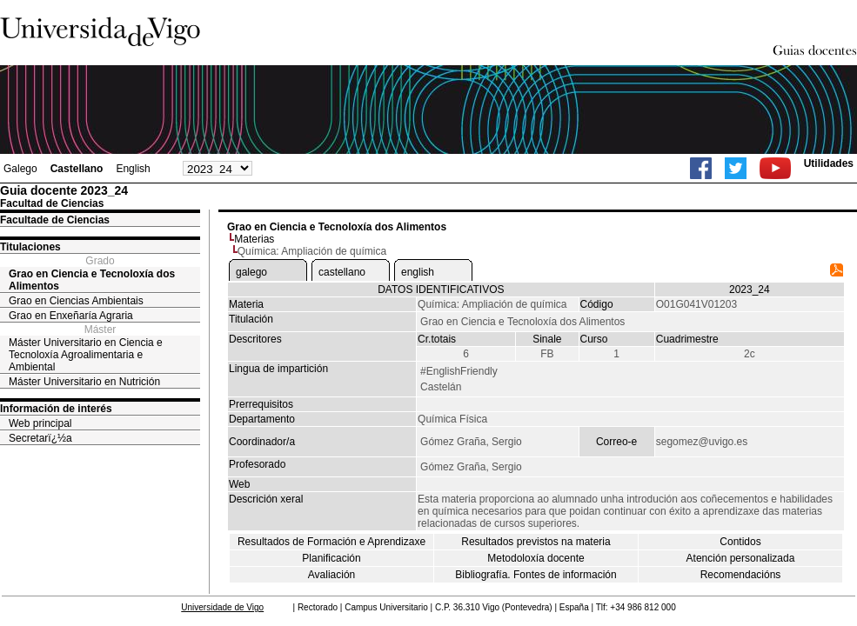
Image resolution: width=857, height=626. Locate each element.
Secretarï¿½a (40, 438)
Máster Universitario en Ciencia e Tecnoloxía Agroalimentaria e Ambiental (86, 354)
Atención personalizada (740, 558)
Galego (20, 169)
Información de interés (56, 409)
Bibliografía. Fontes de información (535, 575)
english (417, 272)
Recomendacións (740, 575)
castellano (341, 272)
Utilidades (829, 163)
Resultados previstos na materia (535, 542)
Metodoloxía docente (535, 558)
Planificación (331, 558)
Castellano (77, 169)
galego (251, 272)
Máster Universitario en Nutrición (84, 382)
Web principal (40, 423)
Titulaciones (30, 247)
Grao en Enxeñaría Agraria (71, 316)
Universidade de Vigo (222, 607)
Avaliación (331, 575)
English (133, 169)
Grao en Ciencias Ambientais (76, 301)
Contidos (740, 542)
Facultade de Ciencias (55, 220)
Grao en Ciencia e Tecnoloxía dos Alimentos (92, 280)
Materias (254, 239)
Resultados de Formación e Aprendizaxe (331, 542)
